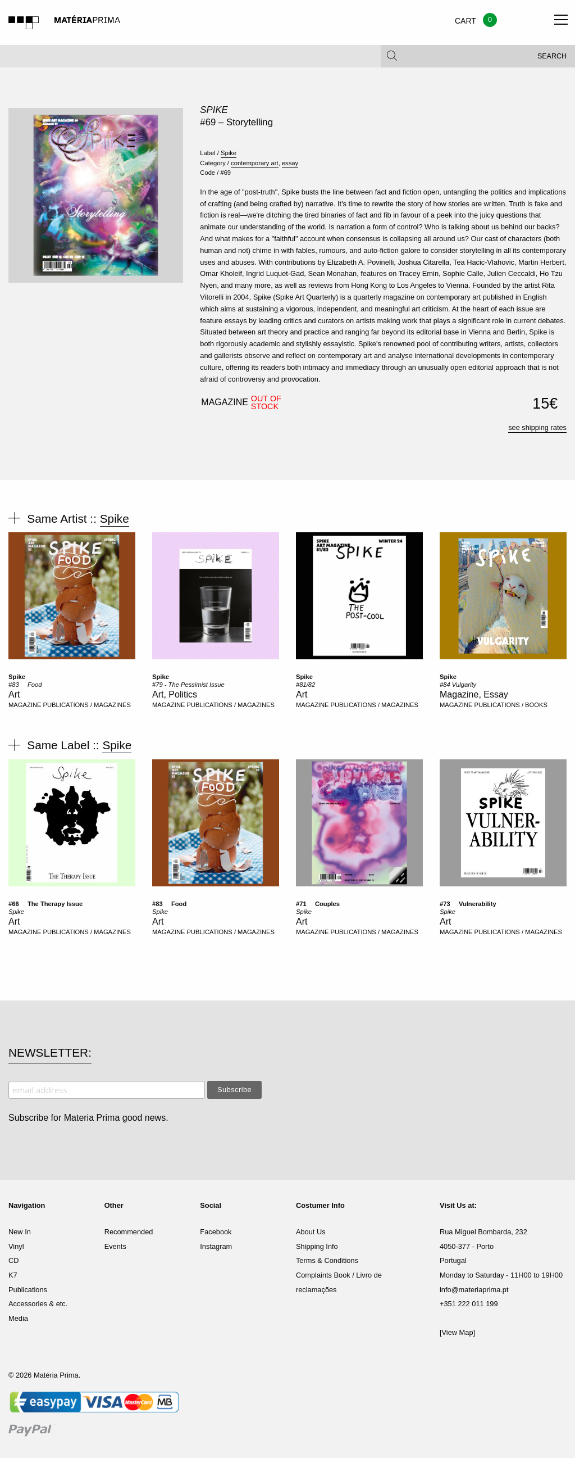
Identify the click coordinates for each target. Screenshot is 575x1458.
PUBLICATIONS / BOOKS (510, 704)
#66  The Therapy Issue (45, 903)
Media (18, 1318)
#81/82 (305, 684)
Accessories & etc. (37, 1303)
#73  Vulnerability (468, 903)
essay (290, 163)
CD (13, 1260)
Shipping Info (317, 1246)
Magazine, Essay (474, 694)
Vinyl (16, 1246)
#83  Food (25, 684)
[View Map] (457, 1332)
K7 (12, 1275)
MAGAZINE (24, 704)
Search (552, 56)
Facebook (215, 1232)
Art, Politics (174, 694)
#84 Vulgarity (458, 684)
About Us (311, 1232)
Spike (213, 110)
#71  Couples (318, 903)
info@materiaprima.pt (474, 1289)
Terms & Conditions (327, 1260)
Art (14, 694)
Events (115, 1246)
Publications (27, 1289)
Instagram (216, 1246)
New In (19, 1232)
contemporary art (255, 163)
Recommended (128, 1232)
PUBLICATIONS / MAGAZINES (87, 704)
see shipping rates (537, 427)
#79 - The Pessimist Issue (188, 684)
